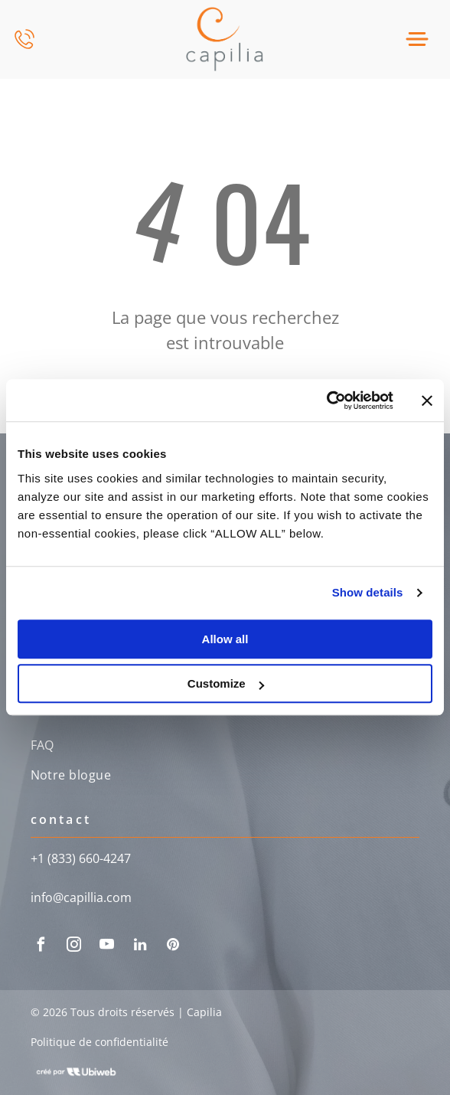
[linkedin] (140, 946)
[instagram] (74, 946)
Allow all (225, 639)
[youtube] (107, 946)
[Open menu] (417, 39)
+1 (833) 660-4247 (81, 858)
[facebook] (41, 946)
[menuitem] (225, 747)
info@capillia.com (81, 897)
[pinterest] (173, 946)
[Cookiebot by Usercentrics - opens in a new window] (326, 400)
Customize (226, 684)
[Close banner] (427, 400)
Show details (367, 593)
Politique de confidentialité (99, 1042)
